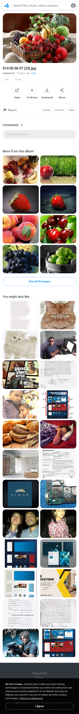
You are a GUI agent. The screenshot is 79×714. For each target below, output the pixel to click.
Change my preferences (31, 698)
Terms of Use (39, 673)
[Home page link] (7, 5)
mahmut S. (9, 73)
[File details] (21, 170)
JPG (7, 79)
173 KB (17, 79)
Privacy (39, 677)
